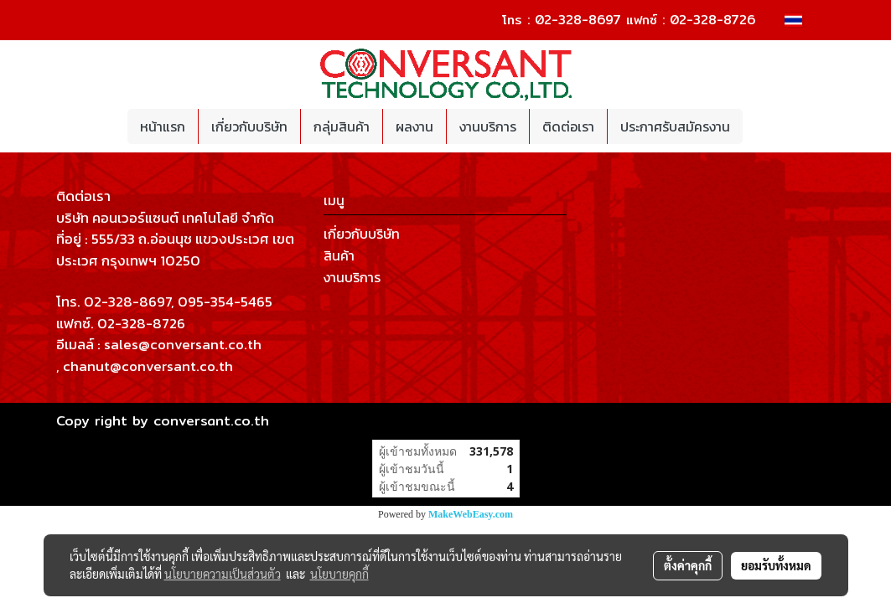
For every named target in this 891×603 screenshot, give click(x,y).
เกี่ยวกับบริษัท (249, 126)
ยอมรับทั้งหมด (776, 565)
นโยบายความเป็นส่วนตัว (222, 573)
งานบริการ (487, 126)
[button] (757, 126)
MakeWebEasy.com (470, 514)
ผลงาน (414, 126)
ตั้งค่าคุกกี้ (688, 565)
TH (803, 20)
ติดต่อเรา (568, 126)
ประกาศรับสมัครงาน (675, 126)
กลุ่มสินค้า (341, 126)
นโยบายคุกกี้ (339, 573)
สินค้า (339, 255)
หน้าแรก (162, 126)
